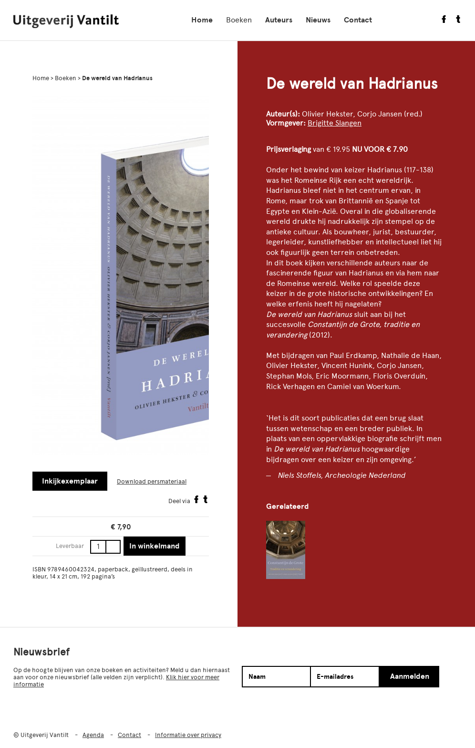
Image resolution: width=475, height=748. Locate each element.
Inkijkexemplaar (70, 481)
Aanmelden (409, 676)
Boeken (239, 19)
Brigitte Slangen (334, 122)
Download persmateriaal (151, 481)
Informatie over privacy (188, 734)
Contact (358, 20)
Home (202, 20)
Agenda (93, 734)
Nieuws (318, 20)
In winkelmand (154, 546)
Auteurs (278, 20)
